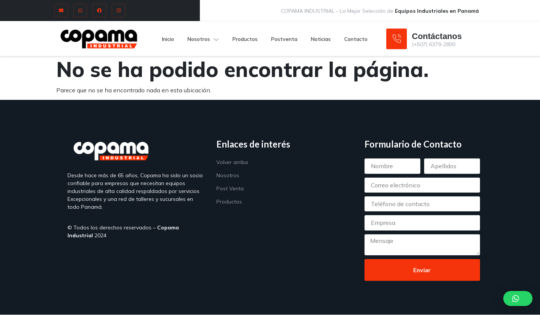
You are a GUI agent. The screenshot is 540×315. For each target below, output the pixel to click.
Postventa (284, 38)
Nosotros (203, 38)
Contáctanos (437, 36)
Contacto (356, 38)
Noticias (321, 38)
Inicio (168, 38)
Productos (245, 38)
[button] (517, 298)
